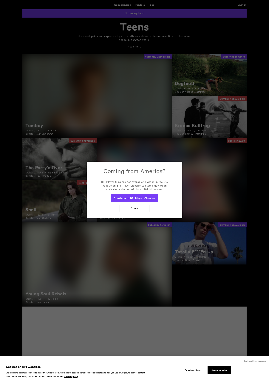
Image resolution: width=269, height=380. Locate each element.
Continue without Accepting (255, 362)
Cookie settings (192, 371)
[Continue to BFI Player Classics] (134, 198)
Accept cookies (219, 371)
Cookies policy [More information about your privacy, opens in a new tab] (71, 377)
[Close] (134, 208)
